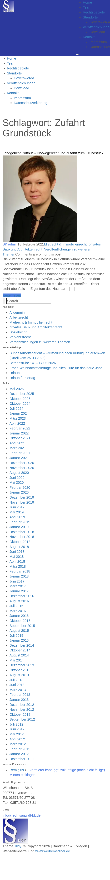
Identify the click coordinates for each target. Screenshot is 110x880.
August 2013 (19, 675)
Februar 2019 (19, 522)
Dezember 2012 (21, 705)
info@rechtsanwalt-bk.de (22, 815)
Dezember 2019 (21, 497)
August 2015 (19, 630)
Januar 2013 (19, 700)
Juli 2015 (16, 635)
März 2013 (17, 690)
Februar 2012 (19, 749)
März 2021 (17, 448)
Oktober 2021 (19, 438)
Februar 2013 (19, 695)
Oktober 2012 (19, 714)
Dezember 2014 (21, 645)
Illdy (18, 846)
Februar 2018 (19, 571)
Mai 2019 (16, 512)
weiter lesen (12, 295)
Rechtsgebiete (94, 12)
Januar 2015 (19, 640)
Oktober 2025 (19, 399)
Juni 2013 (16, 685)
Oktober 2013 (19, 670)
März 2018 (17, 566)
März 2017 (17, 586)
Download (97, 32)
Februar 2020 (19, 487)
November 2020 (21, 468)
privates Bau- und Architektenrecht (35, 327)
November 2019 (21, 502)
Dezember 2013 (21, 665)
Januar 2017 (19, 591)
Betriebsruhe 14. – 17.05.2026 (32, 363)
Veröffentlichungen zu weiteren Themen (39, 342)
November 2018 (21, 537)
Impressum (98, 42)
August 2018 (19, 547)
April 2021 (17, 443)
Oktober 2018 (19, 542)
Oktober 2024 (19, 403)
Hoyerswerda (24, 78)
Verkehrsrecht (20, 337)
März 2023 (17, 418)
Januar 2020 (19, 492)
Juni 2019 (16, 507)
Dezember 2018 (21, 532)
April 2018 (17, 561)
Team (87, 7)
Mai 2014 (16, 660)
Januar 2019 (19, 527)
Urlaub (14, 373)
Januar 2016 (19, 616)
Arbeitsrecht (18, 317)
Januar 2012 (19, 754)
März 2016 (17, 611)
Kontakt (88, 37)
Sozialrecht (18, 332)
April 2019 (17, 517)
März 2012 (17, 744)
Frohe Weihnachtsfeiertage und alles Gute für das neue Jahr (55, 368)
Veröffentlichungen (21, 83)
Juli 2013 (16, 680)
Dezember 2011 (21, 759)
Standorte (90, 17)
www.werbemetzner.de (52, 851)
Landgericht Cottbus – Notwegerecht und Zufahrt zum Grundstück (53, 153)
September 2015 (22, 626)
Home (87, 2)
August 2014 (19, 655)
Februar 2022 (19, 428)
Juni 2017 (16, 581)
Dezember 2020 (21, 463)
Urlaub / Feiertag (22, 378)
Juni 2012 (16, 729)
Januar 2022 (19, 433)
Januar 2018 (19, 576)
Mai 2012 (16, 734)
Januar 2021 (19, 458)
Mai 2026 (16, 389)
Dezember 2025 (21, 394)
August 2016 (19, 601)
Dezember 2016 (21, 596)
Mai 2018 (16, 557)
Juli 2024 (16, 408)
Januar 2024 (19, 413)
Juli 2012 (16, 724)
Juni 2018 (16, 551)
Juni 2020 (16, 478)
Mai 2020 (16, 482)
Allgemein (17, 312)
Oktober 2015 (19, 621)
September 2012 (22, 719)
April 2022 (17, 423)
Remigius (16, 770)
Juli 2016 (16, 606)
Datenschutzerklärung (30, 103)
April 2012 (17, 739)
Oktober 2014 (19, 650)
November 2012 (21, 709)
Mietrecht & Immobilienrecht (65, 244)
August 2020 (19, 473)
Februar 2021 (19, 453)
